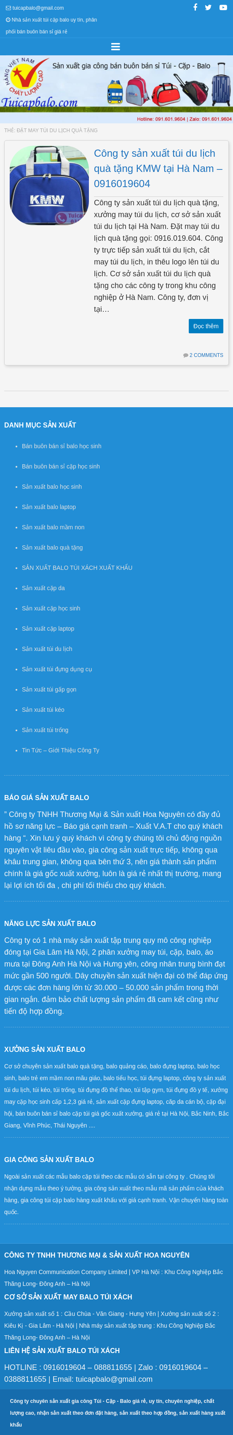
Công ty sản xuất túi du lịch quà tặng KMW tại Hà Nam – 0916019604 (158, 168)
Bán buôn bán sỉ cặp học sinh (61, 466)
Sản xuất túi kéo (43, 709)
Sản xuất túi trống (45, 730)
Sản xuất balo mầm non (53, 527)
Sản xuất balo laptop (49, 507)
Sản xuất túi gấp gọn (49, 689)
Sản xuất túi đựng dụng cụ (57, 669)
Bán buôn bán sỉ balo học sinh (62, 446)
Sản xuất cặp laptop (48, 628)
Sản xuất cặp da (43, 588)
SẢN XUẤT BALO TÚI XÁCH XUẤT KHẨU (77, 567)
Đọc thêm (206, 326)
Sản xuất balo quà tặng (52, 547)
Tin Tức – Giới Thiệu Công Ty (60, 750)
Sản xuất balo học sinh (52, 486)
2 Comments (206, 355)
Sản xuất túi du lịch (47, 648)
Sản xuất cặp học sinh (51, 608)
